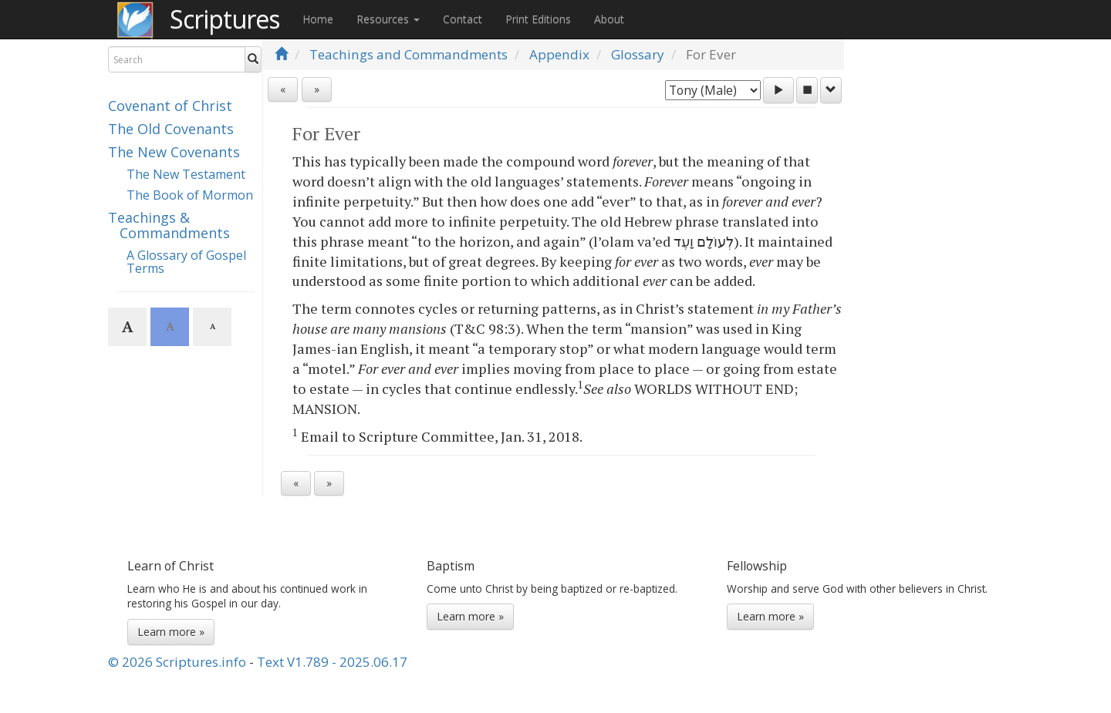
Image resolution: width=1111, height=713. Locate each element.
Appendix (559, 54)
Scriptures (224, 18)
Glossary (637, 54)
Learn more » (170, 631)
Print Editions (538, 19)
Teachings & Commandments (169, 225)
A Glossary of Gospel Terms (186, 262)
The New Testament (186, 174)
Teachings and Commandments (408, 54)
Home (317, 19)
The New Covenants (174, 152)
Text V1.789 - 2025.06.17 (332, 662)
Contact (462, 19)
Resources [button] (388, 19)
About (609, 19)
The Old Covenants (171, 128)
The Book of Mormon (190, 195)
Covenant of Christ (170, 105)
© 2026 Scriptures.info (177, 662)
